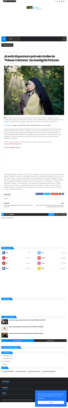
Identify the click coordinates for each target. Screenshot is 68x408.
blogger (51, 220)
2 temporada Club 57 (8, 361)
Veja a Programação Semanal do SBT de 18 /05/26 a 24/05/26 (26, 332)
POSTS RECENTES (17, 346)
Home (5, 52)
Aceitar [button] (51, 402)
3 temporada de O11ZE (8, 364)
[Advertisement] (34, 23)
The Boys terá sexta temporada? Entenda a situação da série (26, 339)
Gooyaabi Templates (27, 405)
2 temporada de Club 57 (34, 377)
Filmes (9, 52)
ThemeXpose (10, 405)
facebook (63, 220)
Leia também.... (8, 131)
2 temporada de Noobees (48, 377)
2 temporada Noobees (8, 377)
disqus (57, 220)
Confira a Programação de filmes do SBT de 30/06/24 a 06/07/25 (27, 326)
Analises (5, 370)
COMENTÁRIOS (50, 346)
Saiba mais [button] (41, 398)
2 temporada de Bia (21, 377)
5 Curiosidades (6, 367)
